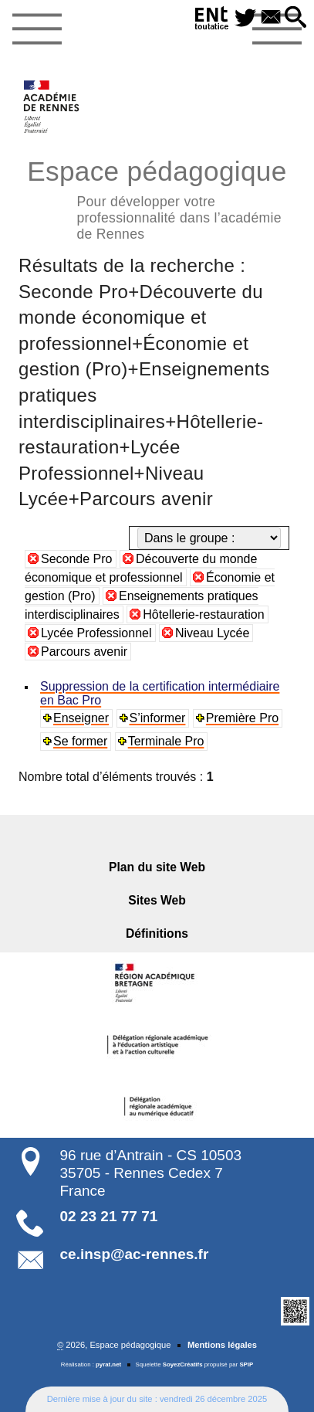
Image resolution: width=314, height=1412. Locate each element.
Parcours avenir (84, 651)
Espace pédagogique (157, 197)
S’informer (158, 718)
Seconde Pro (77, 558)
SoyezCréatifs (183, 1364)
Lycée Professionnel (96, 633)
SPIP (246, 1364)
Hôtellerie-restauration (203, 614)
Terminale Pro (166, 741)
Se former (80, 741)
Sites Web (157, 900)
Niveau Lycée (212, 633)
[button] (295, 18)
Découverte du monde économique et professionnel (141, 568)
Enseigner (81, 718)
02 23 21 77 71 (109, 1216)
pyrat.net (108, 1364)
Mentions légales (222, 1344)
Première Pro (242, 718)
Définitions (157, 933)
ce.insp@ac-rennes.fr (134, 1254)
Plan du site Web (157, 867)
